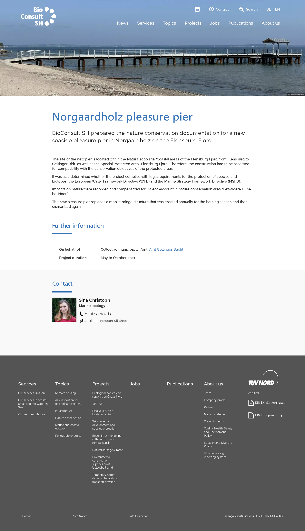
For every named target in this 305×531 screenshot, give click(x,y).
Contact (219, 9)
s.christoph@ (105, 321)
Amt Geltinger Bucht (166, 249)
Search (248, 9)
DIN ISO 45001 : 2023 (265, 415)
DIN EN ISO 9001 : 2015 (266, 403)
